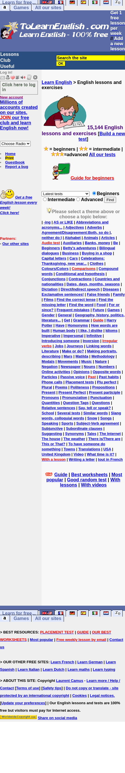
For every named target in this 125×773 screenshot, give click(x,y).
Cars (73, 258)
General (65, 315)
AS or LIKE (63, 222)
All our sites (48, 7)
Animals (91, 238)
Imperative (51, 335)
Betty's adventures (79, 248)
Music (86, 361)
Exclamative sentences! (63, 294)
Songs (106, 418)
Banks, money (97, 243)
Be (115, 243)
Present (48, 392)
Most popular (41, 639)
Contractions (80, 279)
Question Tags (76, 403)
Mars (68, 356)
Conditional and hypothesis (80, 274)
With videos (94, 484)
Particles (49, 377)
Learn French (62, 662)
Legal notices (102, 695)
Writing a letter (82, 459)
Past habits (109, 377)
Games (21, 7)
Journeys (75, 346)
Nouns (89, 366)
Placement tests (79, 382)
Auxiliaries (72, 243)
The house (51, 439)
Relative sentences (58, 408)
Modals (48, 361)
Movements (68, 361)
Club (5, 60)
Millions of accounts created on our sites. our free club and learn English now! (19, 115)
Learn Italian (28, 669)
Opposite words (107, 372)
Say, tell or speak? (94, 408)
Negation (50, 366)
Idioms (112, 330)
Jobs (59, 346)
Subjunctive (52, 428)
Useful (7, 66)
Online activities (56, 372)
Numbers (106, 366)
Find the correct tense (75, 299)
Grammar (81, 320)
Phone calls (52, 382)
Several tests (68, 413)
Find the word (81, 305)
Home (10, 154)
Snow (92, 418)
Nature (101, 361)
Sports (67, 423)
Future (98, 310)
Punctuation (101, 397)
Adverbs (94, 227)
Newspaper (71, 366)
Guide (60, 474)
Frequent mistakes (72, 310)
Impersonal (73, 335)
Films (49, 299)
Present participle (104, 392)
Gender (48, 315)
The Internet (110, 433)
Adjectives (74, 227)
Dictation (50, 289)
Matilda (81, 356)
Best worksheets (89, 474)
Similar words (95, 413)
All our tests (102, 154)
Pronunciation (74, 397)
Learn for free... (19, 613)
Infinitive (94, 335)
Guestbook (15, 162)
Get (67, 320)
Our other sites (15, 244)
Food (101, 305)
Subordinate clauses (84, 428)
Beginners (51, 248)
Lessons (9, 54)
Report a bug (16, 166)
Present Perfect (72, 392)
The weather (74, 439)
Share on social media (57, 718)
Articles (108, 238)
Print (9, 158)
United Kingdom (56, 454)
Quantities (51, 403)
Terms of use (27, 688)
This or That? (53, 444)
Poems (61, 387)
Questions (101, 403)
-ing (47, 222)
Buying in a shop (97, 253)
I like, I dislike (90, 330)
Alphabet (73, 238)
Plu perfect (106, 382)
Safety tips (52, 688)
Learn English (57, 82)
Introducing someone (60, 341)
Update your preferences (23, 703)
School (48, 413)
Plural (47, 387)
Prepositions (103, 387)
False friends (98, 294)
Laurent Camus (69, 680)
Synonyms (74, 433)
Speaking (50, 423)
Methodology (103, 356)
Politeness (80, 387)
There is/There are (104, 439)
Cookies (79, 695)
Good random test (87, 479)
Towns (69, 449)
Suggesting (52, 433)
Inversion (91, 341)
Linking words (99, 346)
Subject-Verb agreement (97, 423)
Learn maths (79, 669)
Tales (91, 433)
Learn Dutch (54, 669)
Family (119, 294)
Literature (50, 351)
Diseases (111, 289)
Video (79, 454)
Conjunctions (53, 279)
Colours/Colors (55, 268)
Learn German (90, 662)
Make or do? (73, 351)
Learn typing (104, 669)
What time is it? (100, 454)
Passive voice (72, 377)
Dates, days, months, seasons (93, 284)
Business (70, 253)
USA (107, 449)
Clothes (96, 263)
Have (60, 325)
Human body (64, 330)
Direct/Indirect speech (80, 289)
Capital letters (54, 258)
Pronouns (50, 397)
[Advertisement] (83, 554)
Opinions (81, 372)
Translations (89, 449)
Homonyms (78, 325)
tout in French (110, 459)
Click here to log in (19, 87)
